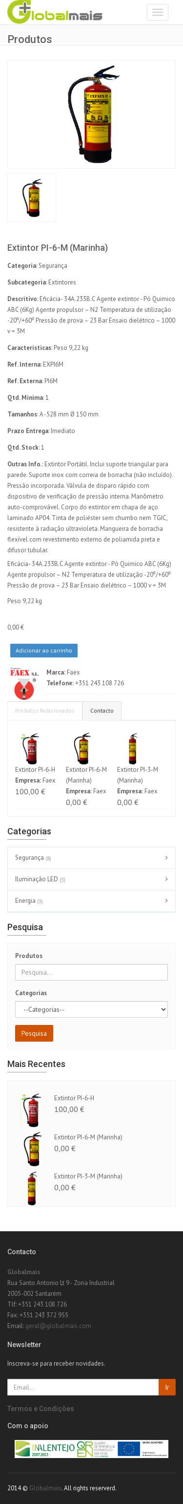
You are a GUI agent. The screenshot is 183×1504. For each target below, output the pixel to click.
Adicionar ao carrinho (44, 650)
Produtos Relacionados (45, 710)
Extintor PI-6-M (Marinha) (88, 1137)
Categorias (31, 993)
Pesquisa (34, 1033)
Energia (30, 901)
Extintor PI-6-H (35, 769)
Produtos (28, 956)
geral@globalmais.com (58, 1326)
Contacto (102, 710)
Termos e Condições (40, 1409)
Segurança (34, 858)
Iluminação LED (41, 879)
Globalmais (23, 1272)
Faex (73, 672)
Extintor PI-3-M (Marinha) (88, 1176)
